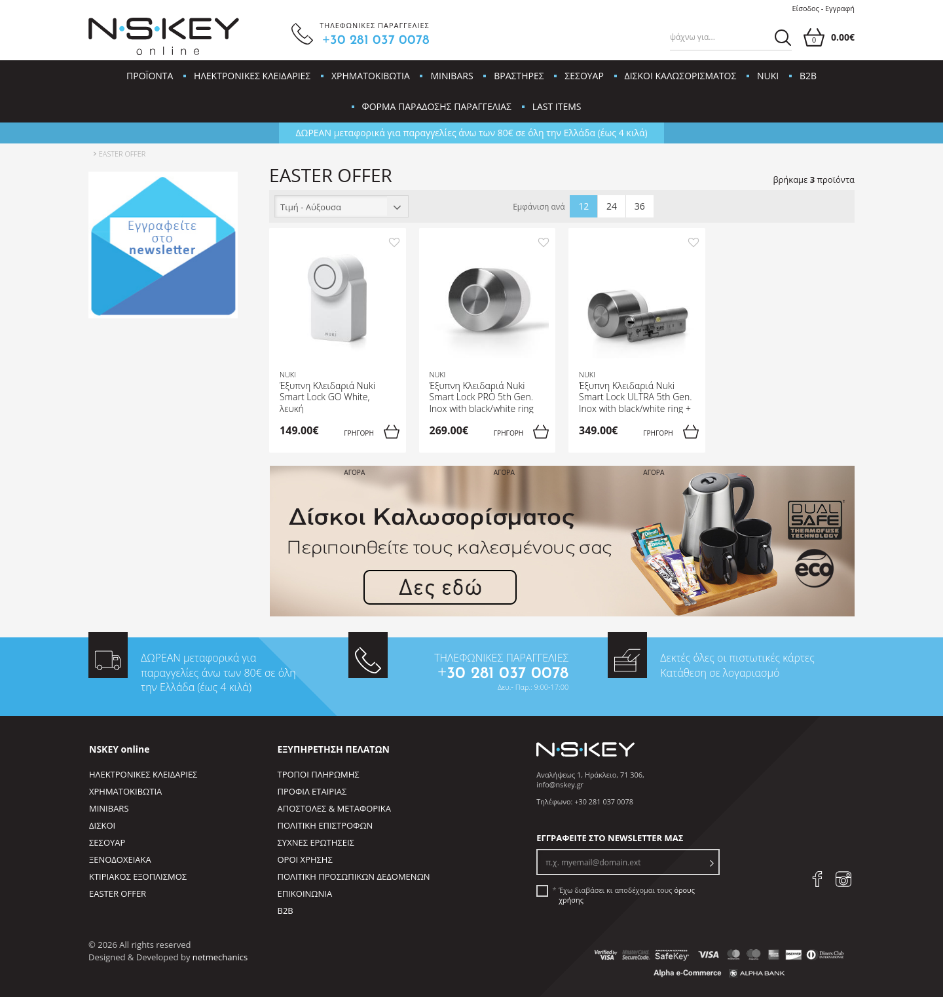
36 (640, 206)
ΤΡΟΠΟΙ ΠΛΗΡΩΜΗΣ (319, 774)
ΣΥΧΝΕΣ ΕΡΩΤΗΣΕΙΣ (316, 842)
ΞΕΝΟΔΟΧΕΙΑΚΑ (120, 859)
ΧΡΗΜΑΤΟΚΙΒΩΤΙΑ (370, 75)
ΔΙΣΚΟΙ (102, 825)
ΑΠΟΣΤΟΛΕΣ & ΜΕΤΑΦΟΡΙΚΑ (334, 808)
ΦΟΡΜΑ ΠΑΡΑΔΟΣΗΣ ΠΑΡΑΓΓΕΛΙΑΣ (436, 106)
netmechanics (220, 957)
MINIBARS (451, 75)
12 (583, 206)
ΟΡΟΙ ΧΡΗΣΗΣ (305, 859)
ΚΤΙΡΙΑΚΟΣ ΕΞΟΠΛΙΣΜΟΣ (138, 876)
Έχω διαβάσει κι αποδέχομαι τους (627, 895)
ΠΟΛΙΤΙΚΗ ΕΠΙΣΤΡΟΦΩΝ (325, 825)
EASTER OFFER (117, 893)
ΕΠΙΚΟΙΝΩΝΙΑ (305, 893)
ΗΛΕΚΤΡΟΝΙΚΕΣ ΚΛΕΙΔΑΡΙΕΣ (252, 75)
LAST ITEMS (557, 106)
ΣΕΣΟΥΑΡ (584, 75)
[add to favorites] (394, 241)
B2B (808, 75)
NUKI (768, 75)
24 (611, 206)
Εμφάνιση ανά (539, 207)
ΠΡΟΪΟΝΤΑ (149, 75)
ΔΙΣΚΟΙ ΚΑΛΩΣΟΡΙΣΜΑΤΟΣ (681, 75)
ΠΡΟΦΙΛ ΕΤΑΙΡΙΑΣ (312, 791)
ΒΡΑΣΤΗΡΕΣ (519, 75)
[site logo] (163, 37)
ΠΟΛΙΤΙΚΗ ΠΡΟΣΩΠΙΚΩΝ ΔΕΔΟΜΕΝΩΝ (354, 876)
